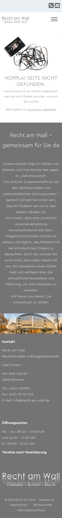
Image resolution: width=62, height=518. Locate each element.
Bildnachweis (43, 504)
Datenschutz (19, 504)
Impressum (47, 499)
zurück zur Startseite (41, 109)
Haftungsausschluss (31, 510)
